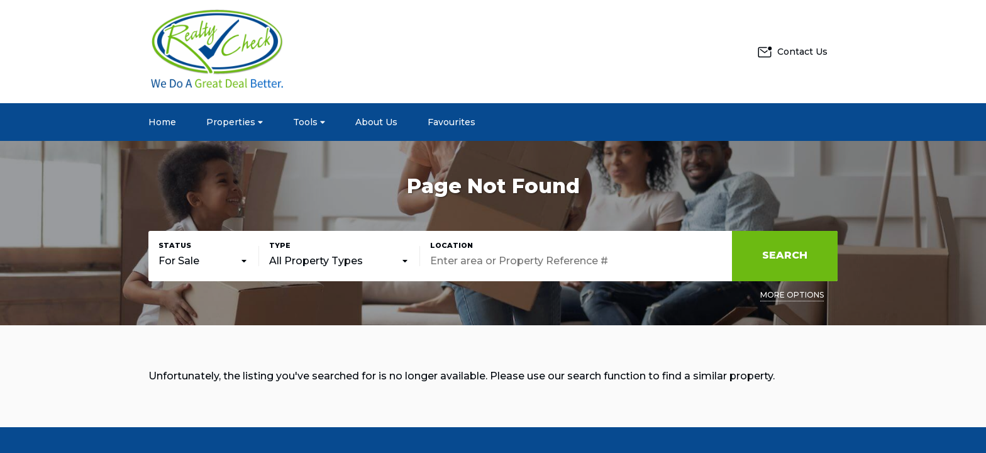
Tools (309, 122)
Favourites (451, 122)
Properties (234, 122)
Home (162, 122)
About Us (376, 122)
